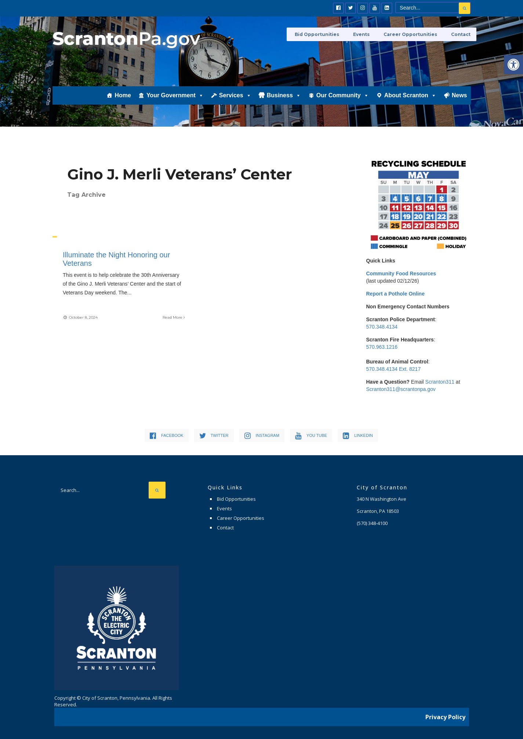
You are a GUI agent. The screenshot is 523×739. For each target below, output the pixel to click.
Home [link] (123, 101)
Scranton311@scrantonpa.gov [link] (401, 389)
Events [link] (367, 34)
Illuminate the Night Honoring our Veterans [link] (117, 259)
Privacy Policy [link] (445, 715)
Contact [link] (461, 34)
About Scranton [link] (410, 102)
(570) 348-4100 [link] (372, 523)
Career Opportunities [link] (413, 34)
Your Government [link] (175, 102)
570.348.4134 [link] (382, 327)
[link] (513, 64)
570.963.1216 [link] (382, 347)
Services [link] (235, 102)
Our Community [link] (342, 102)
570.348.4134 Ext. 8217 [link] (393, 369)
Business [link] (284, 102)
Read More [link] (173, 316)
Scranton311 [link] (439, 382)
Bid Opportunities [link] (326, 34)
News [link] (459, 101)
